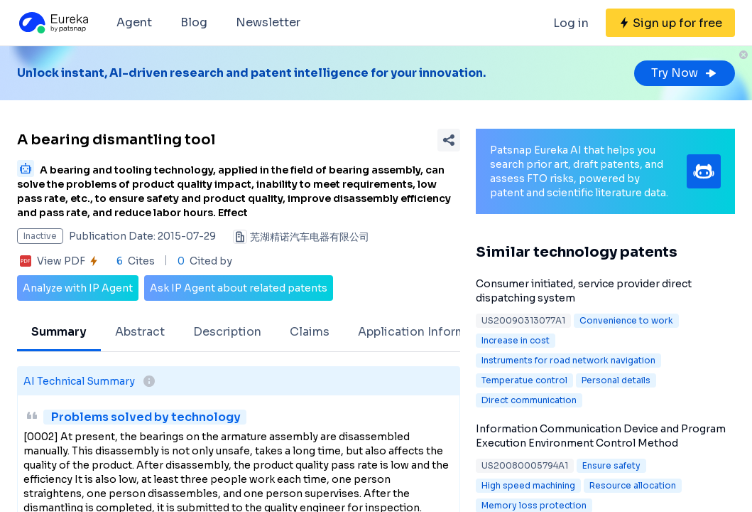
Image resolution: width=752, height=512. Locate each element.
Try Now (684, 72)
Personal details (616, 380)
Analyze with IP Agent (78, 288)
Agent (134, 22)
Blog (193, 22)
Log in (571, 23)
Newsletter (268, 22)
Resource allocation (632, 485)
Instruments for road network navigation (568, 360)
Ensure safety (611, 465)
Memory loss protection (534, 505)
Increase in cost (515, 340)
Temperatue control (524, 380)
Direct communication (529, 400)
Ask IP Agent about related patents (238, 288)
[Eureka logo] (52, 22)
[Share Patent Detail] (448, 140)
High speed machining (528, 485)
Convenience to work (626, 320)
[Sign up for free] (670, 23)
